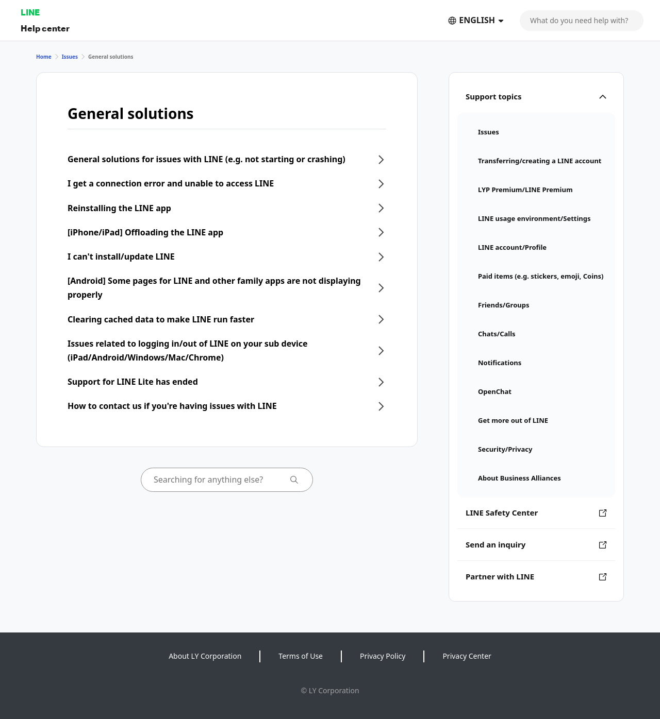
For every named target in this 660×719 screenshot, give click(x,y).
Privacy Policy (382, 656)
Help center (45, 28)
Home (44, 56)
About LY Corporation (205, 656)
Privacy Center (466, 656)
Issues (70, 56)
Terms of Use (300, 656)
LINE (30, 12)
